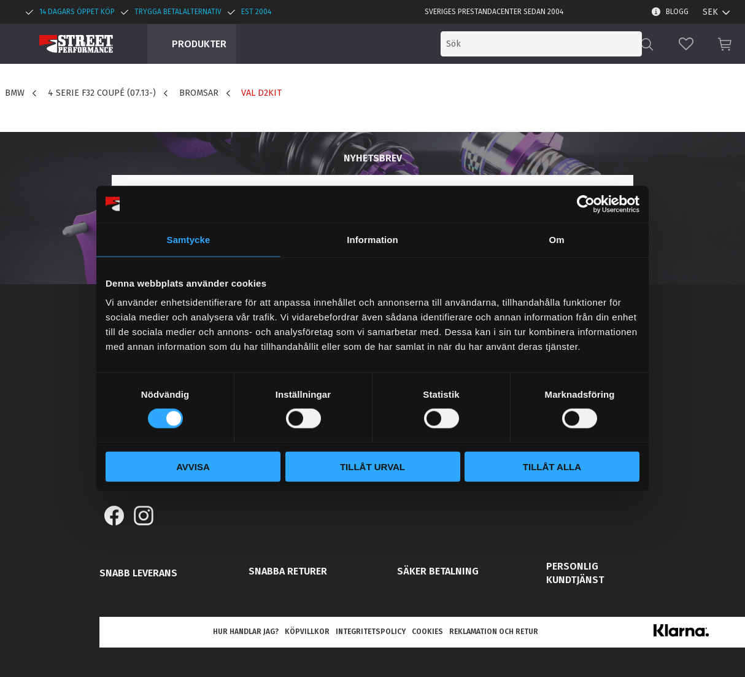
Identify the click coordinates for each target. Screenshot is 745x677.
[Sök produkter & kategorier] (541, 43)
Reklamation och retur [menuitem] (493, 631)
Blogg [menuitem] (677, 11)
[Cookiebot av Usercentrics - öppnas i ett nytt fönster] (585, 204)
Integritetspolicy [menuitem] (371, 631)
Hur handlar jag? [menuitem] (246, 631)
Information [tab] (372, 239)
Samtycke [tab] (188, 239)
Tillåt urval (372, 467)
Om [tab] (556, 239)
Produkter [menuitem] (199, 44)
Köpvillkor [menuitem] (307, 631)
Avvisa (193, 467)
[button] (686, 44)
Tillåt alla (552, 467)
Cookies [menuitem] (427, 631)
